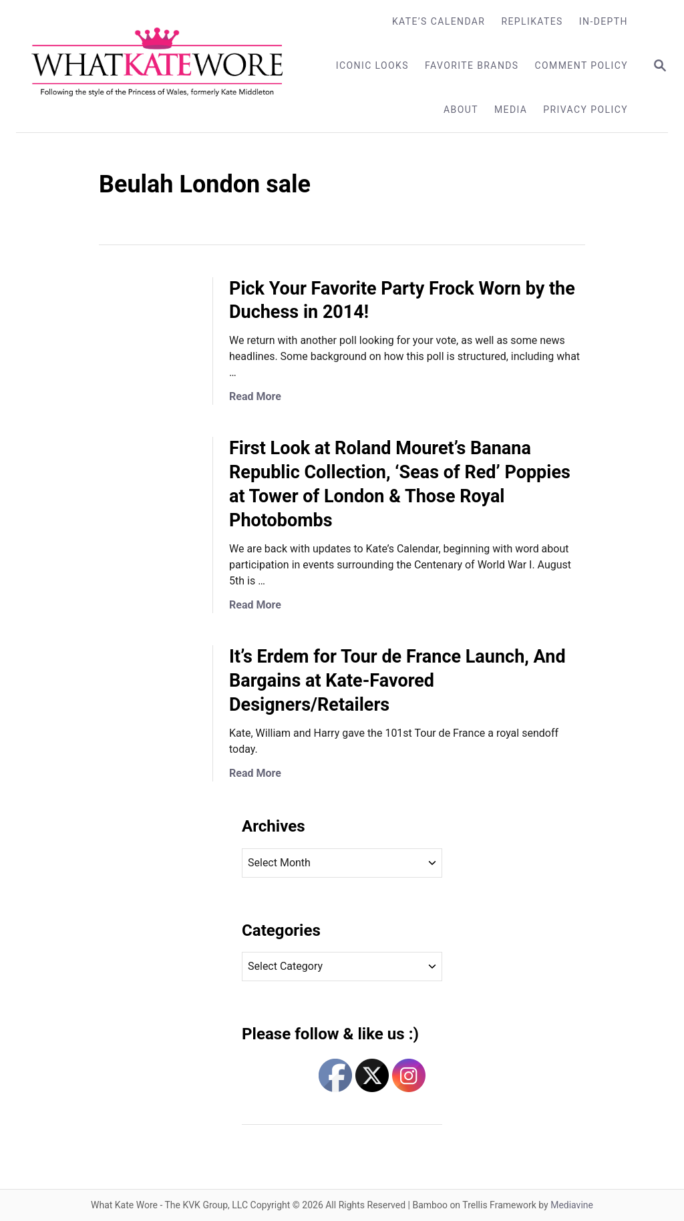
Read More (255, 396)
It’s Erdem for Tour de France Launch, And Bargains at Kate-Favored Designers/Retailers (397, 680)
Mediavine (571, 1205)
